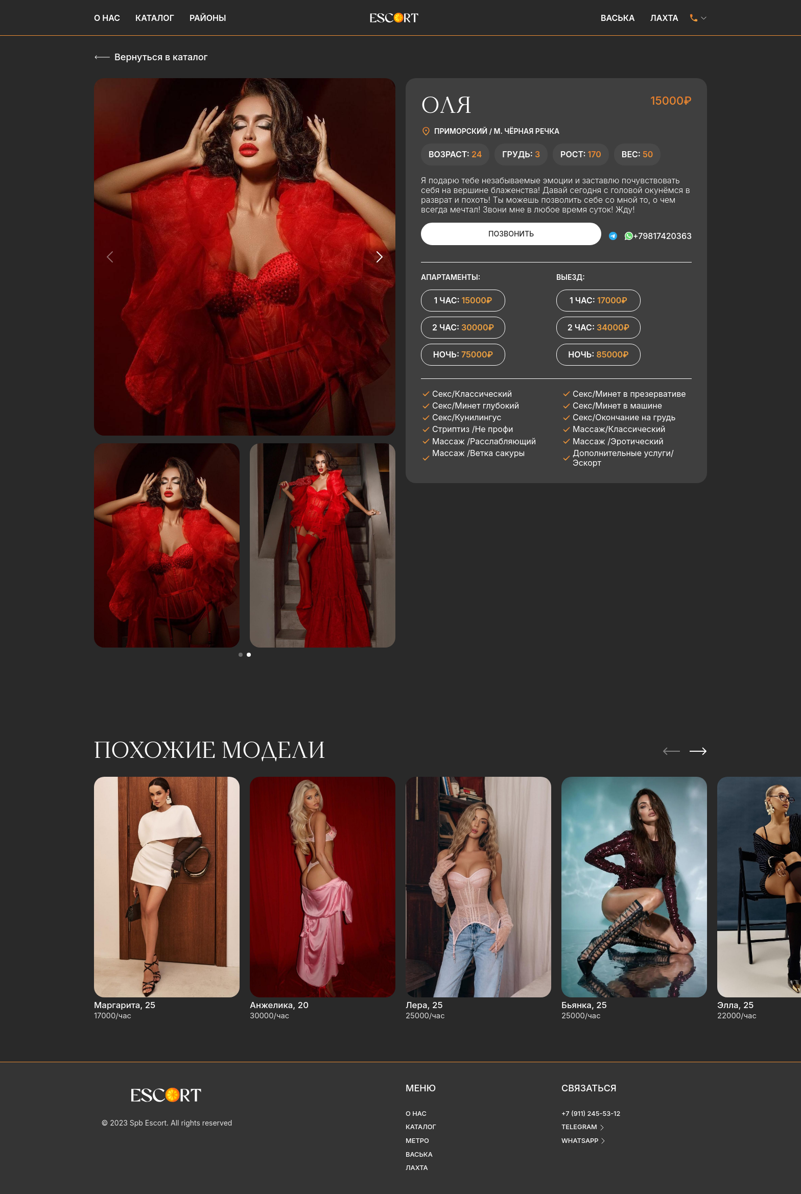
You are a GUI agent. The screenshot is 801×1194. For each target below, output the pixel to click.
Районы (208, 18)
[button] (241, 655)
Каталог (154, 18)
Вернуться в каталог (160, 57)
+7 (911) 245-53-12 (593, 1100)
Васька (618, 18)
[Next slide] (379, 257)
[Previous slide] (110, 257)
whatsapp (581, 1129)
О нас (107, 18)
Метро (418, 1129)
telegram (580, 1115)
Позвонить (497, 233)
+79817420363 (662, 233)
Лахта (664, 18)
